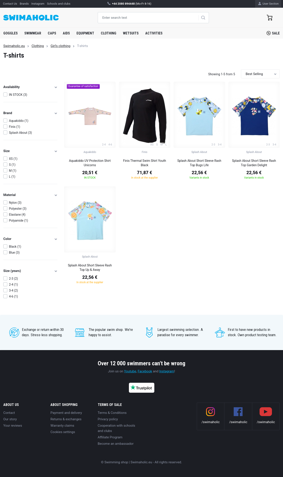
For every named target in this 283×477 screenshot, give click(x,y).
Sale (273, 33)
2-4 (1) (13, 284)
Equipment (85, 33)
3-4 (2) (13, 290)
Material (30, 195)
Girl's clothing (61, 46)
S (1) (12, 164)
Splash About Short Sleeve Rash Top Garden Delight (254, 163)
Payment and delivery (66, 413)
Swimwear (32, 33)
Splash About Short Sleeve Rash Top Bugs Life (199, 163)
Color (30, 239)
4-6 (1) (13, 296)
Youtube (130, 371)
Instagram (166, 371)
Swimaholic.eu (14, 46)
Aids (66, 33)
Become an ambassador (116, 444)
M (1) (12, 170)
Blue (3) (14, 252)
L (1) (12, 176)
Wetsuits (131, 33)
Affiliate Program (110, 437)
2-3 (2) (13, 278)
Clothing (108, 33)
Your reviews (12, 426)
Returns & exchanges (65, 419)
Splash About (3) (20, 132)
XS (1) (13, 158)
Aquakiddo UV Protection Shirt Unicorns (90, 163)
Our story (10, 419)
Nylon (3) (15, 202)
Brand (30, 113)
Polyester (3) (18, 208)
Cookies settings (62, 432)
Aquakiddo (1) (19, 121)
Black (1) (15, 246)
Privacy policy (108, 419)
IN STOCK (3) (18, 94)
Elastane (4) (17, 214)
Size (30, 151)
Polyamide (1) (18, 220)
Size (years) (30, 271)
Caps (52, 33)
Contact (9, 413)
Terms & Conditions (112, 413)
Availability (30, 87)
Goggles (10, 33)
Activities (154, 33)
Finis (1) (14, 126)
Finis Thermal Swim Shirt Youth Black (144, 163)
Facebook (145, 371)
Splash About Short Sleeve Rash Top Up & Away (90, 267)
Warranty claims (62, 426)
